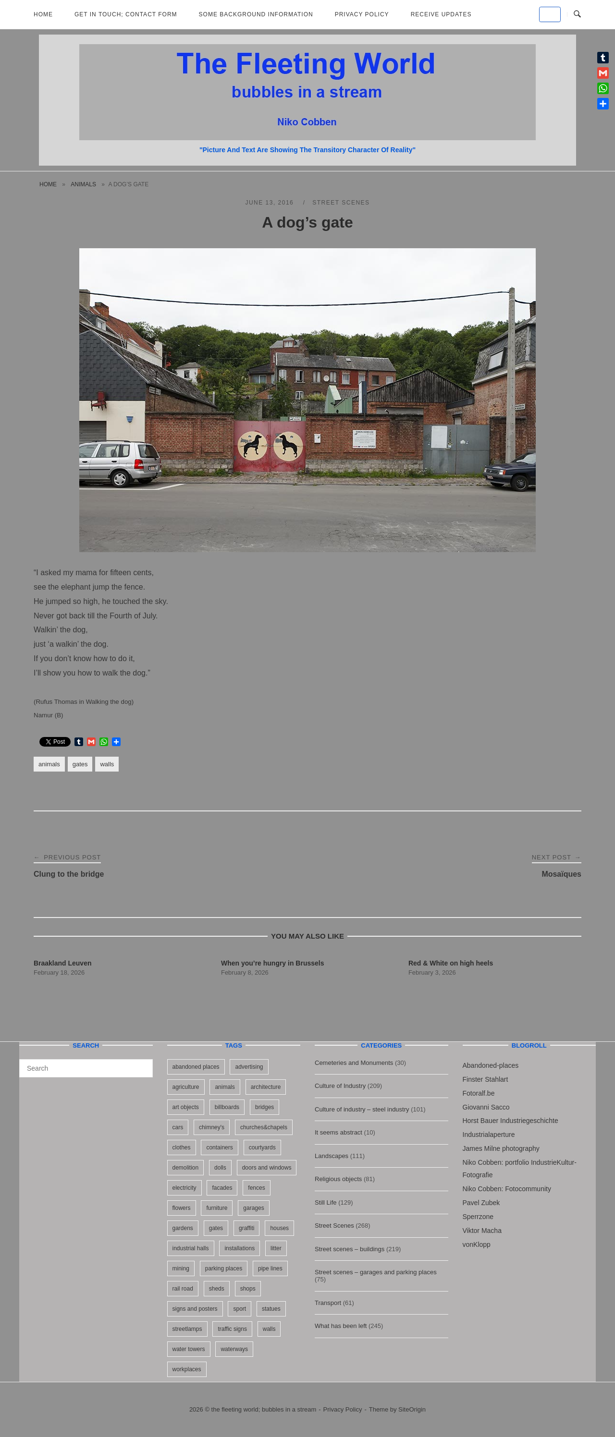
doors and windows (267, 1167)
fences (256, 1187)
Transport (328, 1302)
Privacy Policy (362, 14)
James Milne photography (501, 1148)
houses (279, 1228)
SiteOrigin (412, 1409)
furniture (216, 1208)
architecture (266, 1087)
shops (248, 1288)
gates (80, 764)
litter (276, 1248)
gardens (182, 1228)
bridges (264, 1107)
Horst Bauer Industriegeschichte (510, 1120)
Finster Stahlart (485, 1079)
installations (239, 1248)
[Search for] (86, 1068)
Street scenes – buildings (349, 1249)
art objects (185, 1107)
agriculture (185, 1087)
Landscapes (331, 1155)
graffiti (246, 1228)
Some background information (256, 14)
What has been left (341, 1325)
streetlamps (187, 1329)
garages (253, 1208)
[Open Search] (577, 14)
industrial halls (190, 1248)
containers (219, 1147)
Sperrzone (478, 1216)
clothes (181, 1147)
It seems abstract (338, 1132)
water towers (188, 1349)
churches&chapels (263, 1127)
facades (222, 1187)
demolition (185, 1167)
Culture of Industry (340, 1085)
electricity (184, 1187)
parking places (223, 1268)
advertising (249, 1066)
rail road (182, 1288)
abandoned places (196, 1066)
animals (83, 184)
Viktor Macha (482, 1230)
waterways (234, 1349)
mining (180, 1268)
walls (107, 764)
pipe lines (270, 1268)
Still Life (326, 1202)
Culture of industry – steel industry (362, 1109)
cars (178, 1127)
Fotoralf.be (479, 1093)
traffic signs (232, 1329)
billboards (227, 1107)
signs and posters (195, 1308)
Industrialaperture (489, 1134)
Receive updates (441, 14)
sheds (216, 1288)
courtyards (262, 1147)
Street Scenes (340, 202)
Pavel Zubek (481, 1203)
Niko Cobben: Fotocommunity (507, 1189)
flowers (181, 1208)
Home (43, 14)
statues (271, 1308)
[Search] (142, 1064)
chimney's (211, 1127)
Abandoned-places (491, 1065)
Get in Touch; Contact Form (125, 14)
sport (239, 1308)
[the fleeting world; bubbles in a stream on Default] (550, 14)
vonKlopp (477, 1244)
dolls (220, 1167)
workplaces (186, 1369)
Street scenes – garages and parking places (376, 1272)
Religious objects (338, 1179)
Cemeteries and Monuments (354, 1062)
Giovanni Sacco (486, 1107)
